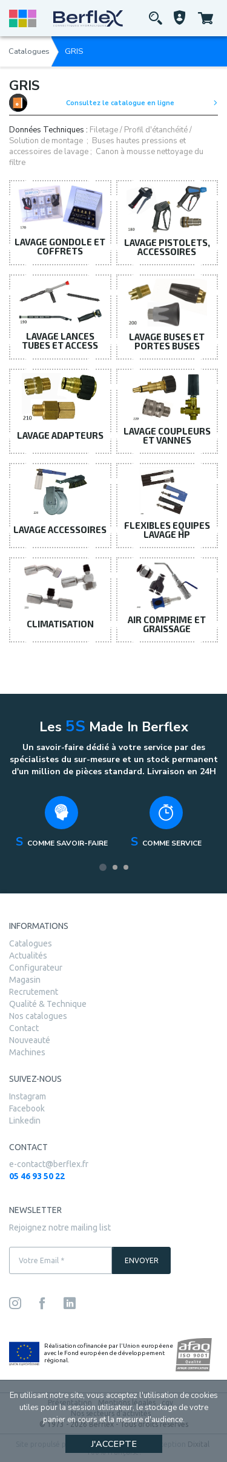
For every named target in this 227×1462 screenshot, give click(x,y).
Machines (27, 1052)
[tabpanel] (61, 825)
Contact (24, 1028)
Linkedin (25, 1120)
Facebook (27, 1108)
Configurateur (35, 967)
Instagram (27, 1096)
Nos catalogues (38, 1016)
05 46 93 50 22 (37, 1176)
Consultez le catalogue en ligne (113, 103)
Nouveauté (29, 1040)
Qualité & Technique (48, 1004)
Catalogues (29, 51)
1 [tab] (103, 867)
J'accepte (114, 1444)
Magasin (25, 980)
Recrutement (33, 992)
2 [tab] (115, 867)
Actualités (28, 955)
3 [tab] (125, 867)
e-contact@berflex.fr (48, 1164)
